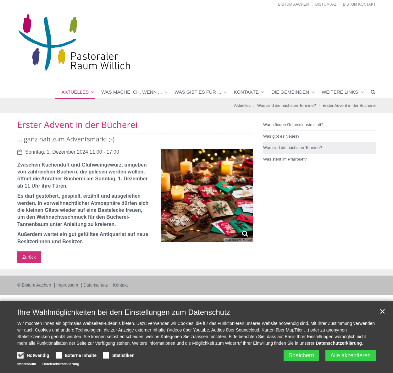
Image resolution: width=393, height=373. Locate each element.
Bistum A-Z (325, 4)
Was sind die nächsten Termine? (286, 105)
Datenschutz (96, 285)
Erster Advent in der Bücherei (349, 105)
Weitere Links (340, 92)
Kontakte (246, 92)
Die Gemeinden (290, 92)
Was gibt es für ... (197, 92)
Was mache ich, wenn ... (131, 92)
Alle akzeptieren (350, 355)
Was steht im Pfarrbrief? (285, 159)
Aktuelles (75, 92)
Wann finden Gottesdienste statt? (293, 124)
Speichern (301, 355)
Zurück (29, 257)
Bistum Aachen (293, 4)
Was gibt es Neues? (281, 136)
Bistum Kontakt (359, 4)
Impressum (67, 285)
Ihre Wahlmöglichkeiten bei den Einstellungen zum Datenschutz (123, 312)
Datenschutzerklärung (339, 343)
